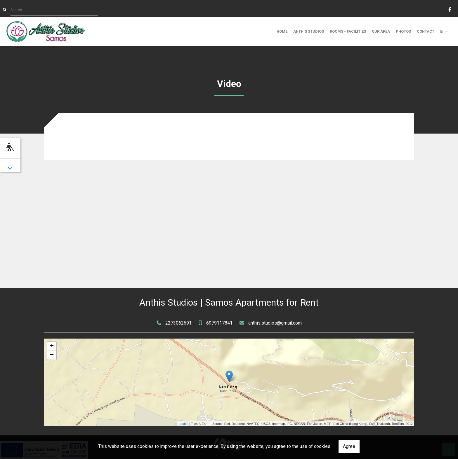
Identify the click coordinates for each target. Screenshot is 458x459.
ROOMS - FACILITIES (348, 31)
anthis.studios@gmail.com (275, 323)
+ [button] (52, 346)
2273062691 (178, 323)
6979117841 (219, 323)
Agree (349, 446)
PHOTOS (403, 31)
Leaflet (183, 423)
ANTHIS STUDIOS (308, 31)
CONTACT (425, 31)
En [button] (442, 31)
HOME (282, 31)
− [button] (52, 355)
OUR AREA (381, 31)
